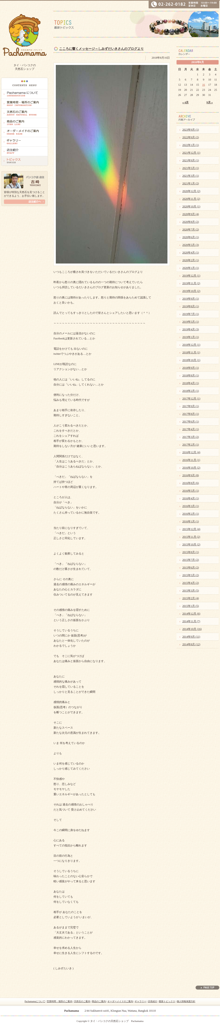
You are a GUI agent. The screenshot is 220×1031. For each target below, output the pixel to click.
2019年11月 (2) (191, 283)
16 (203, 84)
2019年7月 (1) (190, 314)
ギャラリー (140, 1001)
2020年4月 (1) (190, 252)
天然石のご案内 (82, 1001)
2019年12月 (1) (191, 275)
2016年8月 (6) (190, 483)
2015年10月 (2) (191, 544)
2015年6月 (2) (190, 567)
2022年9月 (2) (190, 137)
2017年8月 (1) (190, 414)
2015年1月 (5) (190, 606)
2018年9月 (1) (190, 367)
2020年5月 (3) (190, 245)
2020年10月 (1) (191, 206)
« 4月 (185, 102)
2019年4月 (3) (190, 329)
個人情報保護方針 (186, 1001)
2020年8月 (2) (190, 221)
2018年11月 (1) (191, 352)
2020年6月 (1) (190, 237)
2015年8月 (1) (190, 552)
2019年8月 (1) (190, 306)
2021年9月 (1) (190, 160)
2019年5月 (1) (190, 321)
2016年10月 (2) (191, 467)
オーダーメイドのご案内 (120, 1001)
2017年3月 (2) (190, 437)
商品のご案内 (99, 1001)
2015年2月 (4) (190, 598)
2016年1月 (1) (190, 521)
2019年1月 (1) (190, 337)
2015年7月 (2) (190, 559)
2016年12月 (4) (191, 452)
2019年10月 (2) (191, 291)
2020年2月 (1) (190, 260)
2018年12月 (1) (191, 344)
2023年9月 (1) (190, 129)
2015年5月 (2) (190, 575)
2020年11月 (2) (191, 198)
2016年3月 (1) (190, 506)
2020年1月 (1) (190, 268)
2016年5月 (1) (190, 490)
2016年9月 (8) (190, 475)
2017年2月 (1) (190, 444)
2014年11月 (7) (191, 621)
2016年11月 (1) (191, 460)
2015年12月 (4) (191, 529)
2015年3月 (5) (190, 590)
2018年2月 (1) (190, 390)
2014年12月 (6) (191, 613)
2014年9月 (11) (191, 636)
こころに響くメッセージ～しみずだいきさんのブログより (101, 49)
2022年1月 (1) (190, 145)
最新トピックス (167, 1001)
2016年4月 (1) (190, 498)
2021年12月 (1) (191, 152)
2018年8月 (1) (190, 375)
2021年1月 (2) (190, 183)
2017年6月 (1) (190, 421)
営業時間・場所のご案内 (59, 1001)
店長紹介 (152, 1001)
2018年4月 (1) (190, 383)
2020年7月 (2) (190, 229)
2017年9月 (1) (190, 406)
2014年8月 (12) (191, 644)
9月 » (210, 102)
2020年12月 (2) (191, 191)
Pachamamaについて (35, 1001)
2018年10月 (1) (191, 360)
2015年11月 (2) (191, 536)
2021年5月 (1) (190, 168)
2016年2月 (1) (190, 513)
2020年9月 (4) (190, 214)
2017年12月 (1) (191, 398)
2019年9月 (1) (190, 298)
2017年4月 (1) (190, 429)
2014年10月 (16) (192, 629)
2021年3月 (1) (190, 175)
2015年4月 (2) (190, 583)
